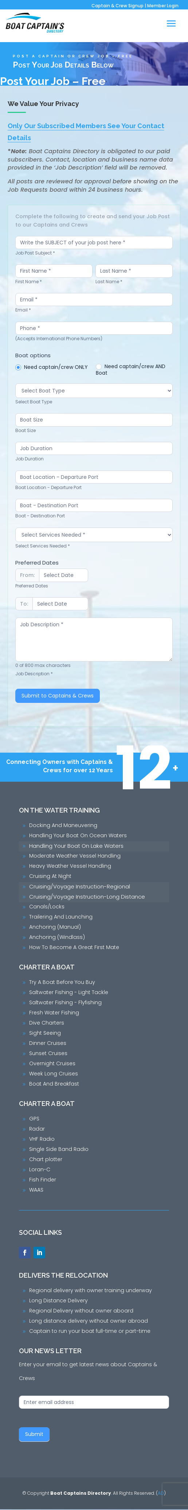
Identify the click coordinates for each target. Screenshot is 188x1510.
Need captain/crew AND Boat (131, 369)
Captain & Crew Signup (117, 6)
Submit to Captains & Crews (58, 696)
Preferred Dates (37, 562)
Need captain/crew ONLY (52, 367)
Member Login (163, 6)
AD (161, 1494)
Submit (34, 1434)
